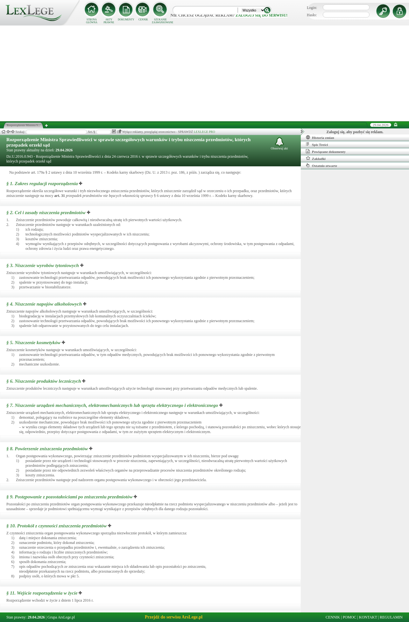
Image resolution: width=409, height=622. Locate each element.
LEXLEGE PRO (204, 132)
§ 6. (43, 381)
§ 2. (46, 212)
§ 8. (47, 448)
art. (59, 195)
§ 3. (42, 265)
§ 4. (44, 304)
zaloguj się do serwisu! (261, 15)
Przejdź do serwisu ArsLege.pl (173, 617)
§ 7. (112, 405)
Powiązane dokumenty (326, 151)
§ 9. (69, 496)
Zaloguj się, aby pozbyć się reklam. (355, 132)
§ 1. (42, 183)
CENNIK (143, 19)
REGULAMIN (391, 617)
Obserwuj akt (279, 143)
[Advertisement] (205, 73)
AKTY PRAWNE (108, 21)
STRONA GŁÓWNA (91, 21)
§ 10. (56, 525)
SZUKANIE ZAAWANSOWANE (160, 21)
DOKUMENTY (126, 19)
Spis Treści (317, 144)
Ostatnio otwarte (321, 165)
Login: (312, 7)
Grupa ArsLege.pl (61, 617)
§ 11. (42, 593)
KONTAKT (368, 617)
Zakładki (316, 158)
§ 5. (33, 342)
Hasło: (312, 15)
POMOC (349, 617)
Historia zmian (320, 137)
